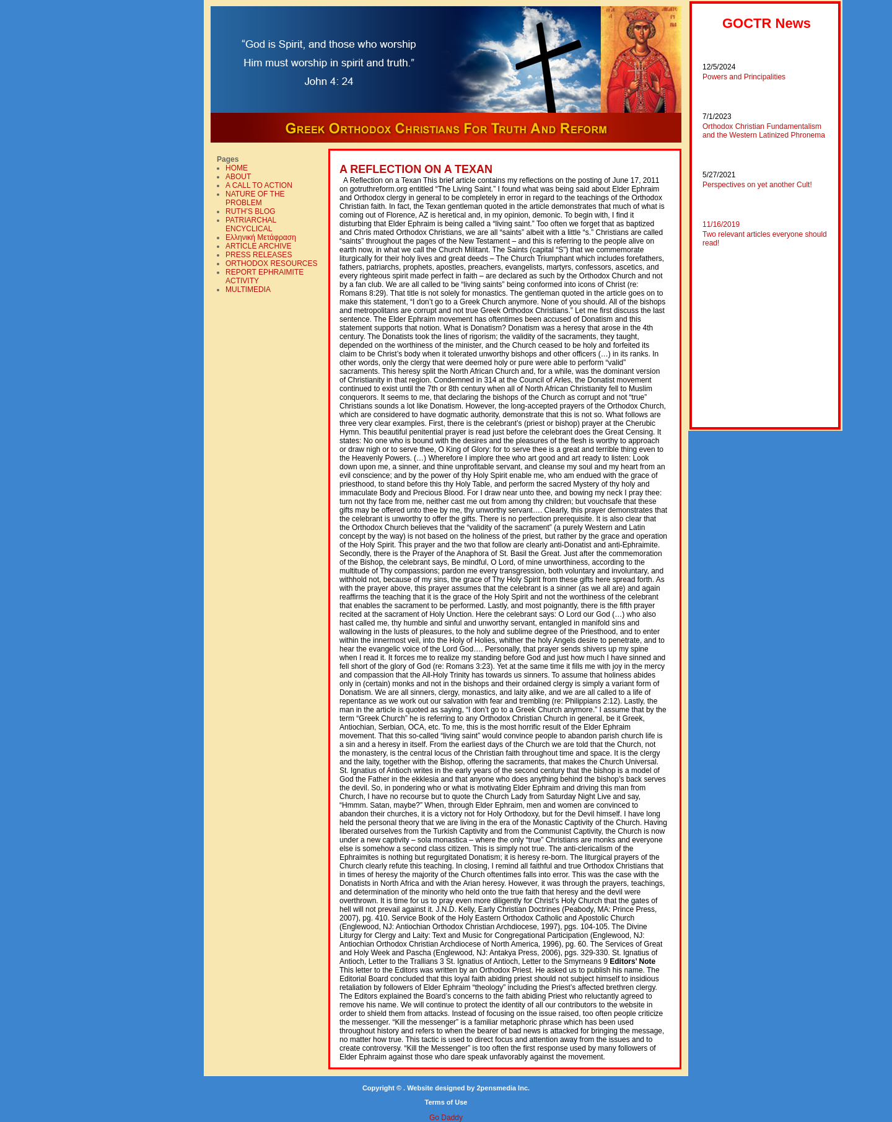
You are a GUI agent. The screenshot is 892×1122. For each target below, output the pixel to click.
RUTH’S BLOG (250, 211)
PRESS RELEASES (258, 254)
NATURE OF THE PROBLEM (255, 198)
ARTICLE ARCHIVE (258, 246)
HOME (236, 168)
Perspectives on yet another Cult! (757, 184)
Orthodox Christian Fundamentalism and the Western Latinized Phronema (763, 130)
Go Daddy (446, 1117)
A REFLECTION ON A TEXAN (415, 169)
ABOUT (238, 176)
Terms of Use (446, 1102)
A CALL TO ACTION (258, 185)
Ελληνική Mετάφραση (260, 237)
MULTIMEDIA (248, 289)
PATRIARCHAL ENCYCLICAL (250, 224)
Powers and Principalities (743, 77)
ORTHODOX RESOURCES (271, 263)
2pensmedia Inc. (503, 1088)
